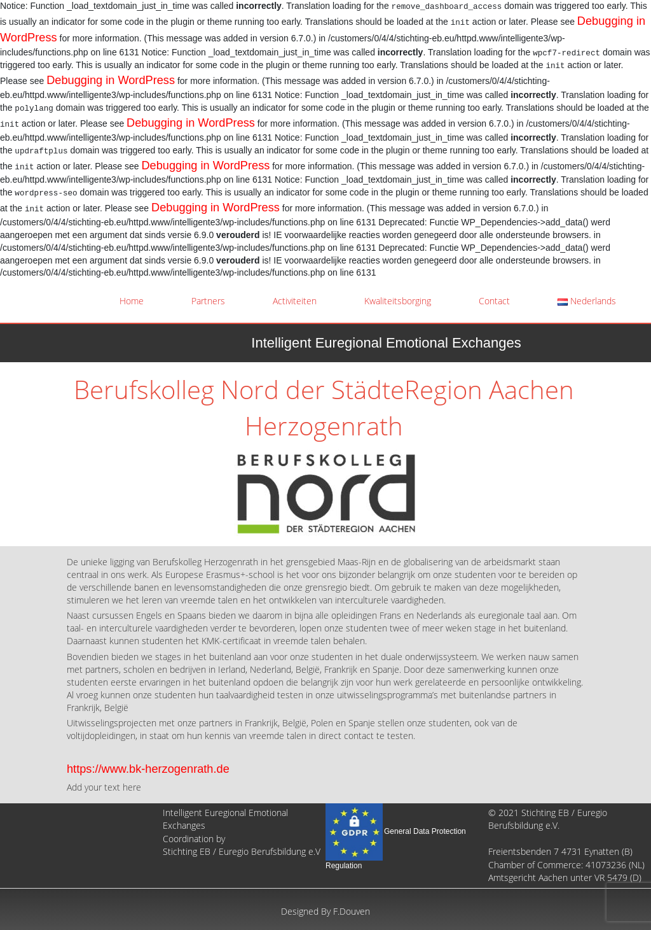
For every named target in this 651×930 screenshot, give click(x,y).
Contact (494, 301)
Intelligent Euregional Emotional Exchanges (386, 343)
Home (132, 301)
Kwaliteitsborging (397, 301)
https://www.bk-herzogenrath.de (148, 769)
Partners (208, 301)
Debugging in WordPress (110, 80)
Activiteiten (295, 301)
